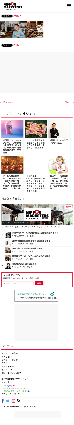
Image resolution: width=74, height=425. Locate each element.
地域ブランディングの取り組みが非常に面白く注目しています (37, 233)
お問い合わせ (7, 382)
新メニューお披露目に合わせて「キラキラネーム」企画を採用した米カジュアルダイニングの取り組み (59, 182)
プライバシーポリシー (11, 394)
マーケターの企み (9, 353)
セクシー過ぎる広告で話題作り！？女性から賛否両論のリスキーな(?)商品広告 (35, 144)
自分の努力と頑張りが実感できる (27, 249)
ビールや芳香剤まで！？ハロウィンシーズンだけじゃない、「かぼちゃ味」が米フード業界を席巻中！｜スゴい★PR (12, 182)
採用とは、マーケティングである (59, 141)
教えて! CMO (7, 369)
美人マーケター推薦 (14, 388)
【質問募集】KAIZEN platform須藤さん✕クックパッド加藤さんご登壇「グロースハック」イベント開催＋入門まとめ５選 (35, 183)
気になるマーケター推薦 (16, 391)
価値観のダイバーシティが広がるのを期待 (31, 256)
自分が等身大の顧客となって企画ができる (31, 241)
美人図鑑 (5, 356)
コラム (4, 363)
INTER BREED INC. (12, 406)
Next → (69, 102)
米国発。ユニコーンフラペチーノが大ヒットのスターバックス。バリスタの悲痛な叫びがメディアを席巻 (12, 146)
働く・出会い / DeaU (11, 372)
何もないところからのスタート (26, 264)
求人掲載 (9, 385)
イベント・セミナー (10, 359)
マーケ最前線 (7, 366)
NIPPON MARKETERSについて (15, 379)
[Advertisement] (37, 72)
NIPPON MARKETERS (16, 6)
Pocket (17, 15)
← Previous (6, 102)
